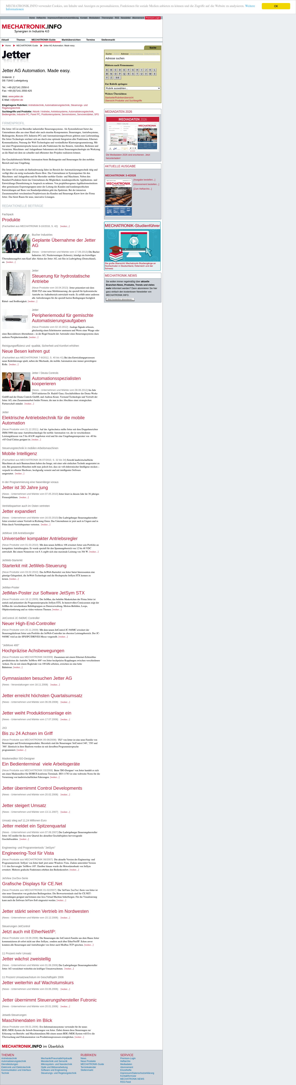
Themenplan (107, 18)
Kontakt (83, 18)
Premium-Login (153, 18)
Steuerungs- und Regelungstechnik (58, 1073)
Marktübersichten (71, 40)
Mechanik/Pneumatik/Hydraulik (56, 1058)
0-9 (117, 77)
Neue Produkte (88, 1061)
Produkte (11, 219)
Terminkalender (88, 1067)
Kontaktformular (128, 1076)
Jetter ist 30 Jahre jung (25, 487)
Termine (90, 40)
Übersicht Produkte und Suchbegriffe (123, 100)
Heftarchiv (41, 18)
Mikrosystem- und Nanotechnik (56, 1064)
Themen (20, 40)
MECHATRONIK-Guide (43, 40)
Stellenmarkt (108, 40)
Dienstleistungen (9, 1064)
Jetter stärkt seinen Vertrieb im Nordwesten (45, 911)
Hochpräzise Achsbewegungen (33, 650)
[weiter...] (65, 226)
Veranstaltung (136, 54)
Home (32, 18)
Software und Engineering (54, 1070)
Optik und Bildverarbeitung (54, 1067)
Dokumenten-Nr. (151, 54)
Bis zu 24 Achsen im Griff (27, 733)
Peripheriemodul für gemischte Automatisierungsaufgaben (62, 318)
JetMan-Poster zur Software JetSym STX (43, 592)
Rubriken (88, 1055)
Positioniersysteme (50, 114)
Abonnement (138, 18)
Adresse (125, 54)
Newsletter (126, 18)
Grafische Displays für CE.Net (32, 883)
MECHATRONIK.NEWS (132, 1079)
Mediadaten (94, 18)
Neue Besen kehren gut (26, 351)
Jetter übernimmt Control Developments (42, 788)
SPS (96, 114)
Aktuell (5, 40)
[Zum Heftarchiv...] (142, 189)
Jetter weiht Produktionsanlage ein (36, 712)
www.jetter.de (15, 96)
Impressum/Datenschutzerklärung (63, 18)
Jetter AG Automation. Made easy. (59, 45)
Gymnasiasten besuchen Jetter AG (37, 678)
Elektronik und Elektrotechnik (16, 1067)
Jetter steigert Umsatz (24, 805)
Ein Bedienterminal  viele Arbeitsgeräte (41, 763)
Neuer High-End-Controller (29, 623)
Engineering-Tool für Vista (28, 853)
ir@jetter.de (16, 99)
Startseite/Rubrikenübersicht (119, 97)
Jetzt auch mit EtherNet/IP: (29, 931)
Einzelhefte (125, 1070)
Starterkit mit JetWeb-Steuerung (34, 565)
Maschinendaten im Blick (27, 1020)
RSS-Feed (125, 1082)
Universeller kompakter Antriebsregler (40, 538)
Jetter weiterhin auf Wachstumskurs (38, 982)
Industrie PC (23, 114)
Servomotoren (69, 114)
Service (126, 1055)
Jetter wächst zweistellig (26, 958)
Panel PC (35, 114)
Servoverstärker (85, 114)
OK (276, 6)
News (83, 1058)
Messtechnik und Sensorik (54, 1061)
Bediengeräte (8, 114)
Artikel (116, 54)
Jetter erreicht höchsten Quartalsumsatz (42, 695)
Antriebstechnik (36, 105)
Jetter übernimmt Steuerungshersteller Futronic (49, 999)
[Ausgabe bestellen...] (144, 179)
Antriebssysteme (59, 111)
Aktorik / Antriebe (41, 111)
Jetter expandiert (19, 511)
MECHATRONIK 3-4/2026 (120, 175)
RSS (117, 18)
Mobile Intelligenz (19, 453)
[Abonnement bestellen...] (146, 184)
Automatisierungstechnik (57, 105)
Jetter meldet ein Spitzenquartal (34, 825)
